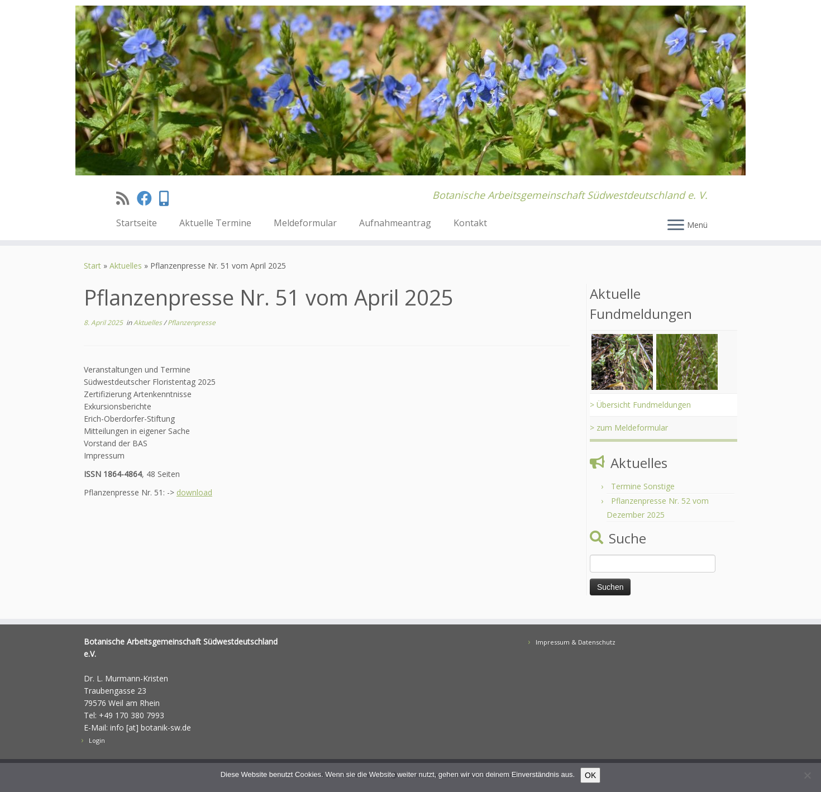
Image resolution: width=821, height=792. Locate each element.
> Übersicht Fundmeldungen (640, 404)
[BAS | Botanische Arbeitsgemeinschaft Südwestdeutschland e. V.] (410, 90)
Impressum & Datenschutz (575, 642)
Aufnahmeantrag (395, 223)
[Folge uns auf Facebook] (148, 198)
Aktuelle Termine (215, 223)
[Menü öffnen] (675, 225)
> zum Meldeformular (629, 427)
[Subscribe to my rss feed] (126, 198)
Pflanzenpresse (192, 322)
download (194, 492)
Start (92, 265)
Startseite (136, 223)
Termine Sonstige (643, 486)
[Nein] (807, 775)
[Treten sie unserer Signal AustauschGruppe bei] (167, 198)
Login (97, 740)
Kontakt (470, 223)
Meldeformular (305, 223)
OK (590, 775)
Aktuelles (125, 265)
